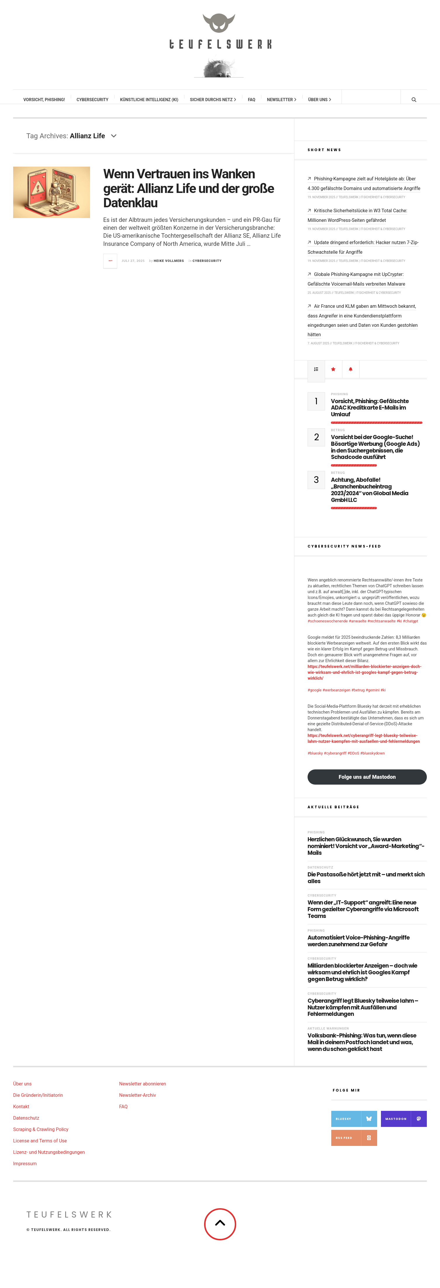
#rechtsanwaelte (381, 627)
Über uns (320, 99)
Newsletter (282, 99)
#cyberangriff (335, 759)
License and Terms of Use (40, 1146)
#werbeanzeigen (336, 696)
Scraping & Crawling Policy (40, 1135)
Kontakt (21, 1112)
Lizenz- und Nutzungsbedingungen (49, 1158)
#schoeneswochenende (328, 627)
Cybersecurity (93, 99)
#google (315, 696)
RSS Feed (356, 1144)
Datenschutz (320, 873)
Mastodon (406, 1125)
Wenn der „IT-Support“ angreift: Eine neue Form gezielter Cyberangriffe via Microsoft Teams (363, 915)
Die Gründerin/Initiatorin (38, 1101)
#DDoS (353, 759)
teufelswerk (70, 1220)
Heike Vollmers (169, 267)
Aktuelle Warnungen (328, 1034)
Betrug (338, 436)
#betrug (358, 696)
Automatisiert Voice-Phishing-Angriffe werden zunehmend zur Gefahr (359, 947)
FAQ (252, 99)
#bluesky (315, 759)
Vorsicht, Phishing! (44, 99)
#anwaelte (357, 627)
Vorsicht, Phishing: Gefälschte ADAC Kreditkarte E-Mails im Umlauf (370, 414)
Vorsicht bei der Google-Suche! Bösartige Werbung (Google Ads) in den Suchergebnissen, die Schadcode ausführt (375, 453)
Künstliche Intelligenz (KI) (149, 99)
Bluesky (356, 1125)
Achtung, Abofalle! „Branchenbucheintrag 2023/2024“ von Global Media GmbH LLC (369, 496)
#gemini (372, 696)
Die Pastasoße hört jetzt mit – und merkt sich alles (366, 884)
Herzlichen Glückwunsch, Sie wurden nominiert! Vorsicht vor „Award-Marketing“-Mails (366, 852)
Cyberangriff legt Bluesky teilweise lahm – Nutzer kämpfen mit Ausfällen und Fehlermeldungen (363, 1013)
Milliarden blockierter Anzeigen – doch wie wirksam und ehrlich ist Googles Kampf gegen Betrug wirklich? (362, 978)
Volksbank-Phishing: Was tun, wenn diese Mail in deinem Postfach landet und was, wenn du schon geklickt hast (362, 1048)
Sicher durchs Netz (213, 99)
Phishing (339, 400)
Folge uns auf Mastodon (367, 783)
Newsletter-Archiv (137, 1101)
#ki (399, 627)
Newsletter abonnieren (142, 1089)
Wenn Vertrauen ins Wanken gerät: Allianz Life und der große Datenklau (188, 194)
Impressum (25, 1169)
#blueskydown (372, 759)
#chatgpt (410, 627)
